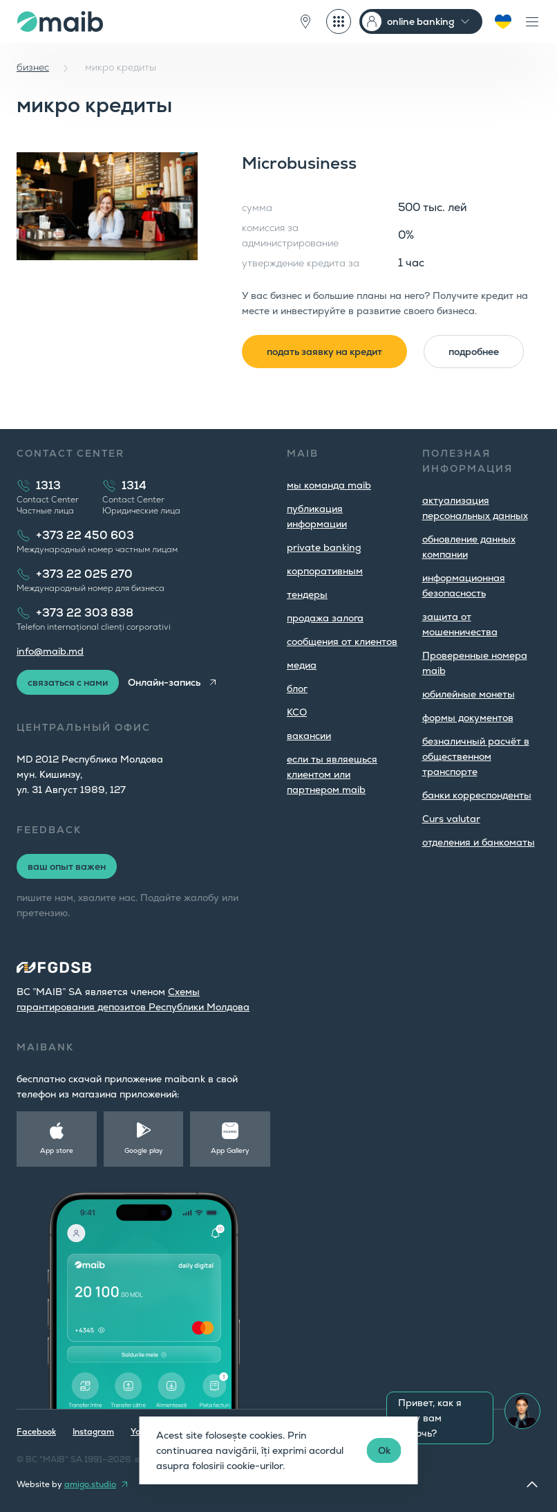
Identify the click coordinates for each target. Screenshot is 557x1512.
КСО (297, 712)
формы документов (467, 717)
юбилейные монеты (468, 694)
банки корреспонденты (476, 795)
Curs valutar (451, 818)
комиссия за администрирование (290, 235)
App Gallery (230, 1150)
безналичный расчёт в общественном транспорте (475, 756)
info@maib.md (50, 651)
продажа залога (325, 618)
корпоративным (325, 571)
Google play (143, 1150)
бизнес (33, 67)
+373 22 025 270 (84, 574)
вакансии (309, 735)
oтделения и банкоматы (478, 842)
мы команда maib (329, 485)
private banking (324, 547)
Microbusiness (299, 163)
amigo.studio (90, 1484)
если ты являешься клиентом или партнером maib (332, 774)
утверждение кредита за (300, 263)
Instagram (93, 1431)
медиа (302, 665)
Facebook (36, 1431)
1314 (134, 485)
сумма (257, 207)
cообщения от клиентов (342, 641)
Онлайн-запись (164, 682)
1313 (48, 485)
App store (56, 1150)
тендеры (307, 594)
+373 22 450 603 (85, 535)
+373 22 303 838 (84, 612)
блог (297, 688)
